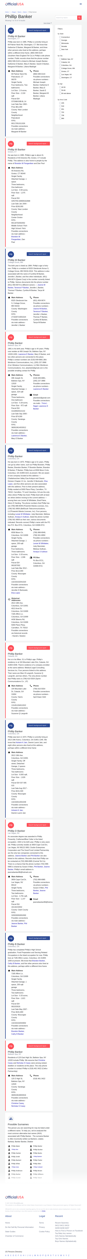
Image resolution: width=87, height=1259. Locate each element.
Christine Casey (17, 1103)
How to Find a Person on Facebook (69, 1231)
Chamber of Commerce (14, 1236)
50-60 (64, 90)
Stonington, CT (67, 78)
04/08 (62, 1228)
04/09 (57, 1228)
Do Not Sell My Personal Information (19, 1227)
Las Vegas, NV (67, 74)
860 (63, 118)
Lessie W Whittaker (22, 514)
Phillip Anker (13, 1167)
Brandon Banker (38, 961)
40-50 (64, 87)
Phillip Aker (13, 1149)
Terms (41, 1223)
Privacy (42, 1227)
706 (63, 115)
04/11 (62, 1225)
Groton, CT (65, 71)
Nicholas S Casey (24, 1063)
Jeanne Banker (21, 856)
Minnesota (65, 43)
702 (63, 112)
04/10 (67, 1225)
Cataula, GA (66, 62)
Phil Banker (35, 856)
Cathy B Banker (14, 963)
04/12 (57, 1225)
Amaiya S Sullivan (22, 517)
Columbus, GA (67, 65)
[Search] (66, 17)
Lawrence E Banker (25, 354)
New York (65, 49)
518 (63, 106)
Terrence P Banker (21, 288)
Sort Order (47, 23)
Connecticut (66, 37)
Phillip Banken (36, 1156)
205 (63, 103)
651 (63, 109)
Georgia (64, 40)
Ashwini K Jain (21, 742)
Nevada (64, 46)
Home (7, 1223)
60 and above (66, 93)
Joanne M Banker (40, 309)
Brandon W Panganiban (24, 163)
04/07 (67, 1228)
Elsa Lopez (15, 593)
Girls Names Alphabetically (65, 1236)
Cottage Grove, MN (68, 68)
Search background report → (38, 30)
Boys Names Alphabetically (65, 1241)
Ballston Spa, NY (67, 59)
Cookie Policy (44, 1232)
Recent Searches (62, 1223)
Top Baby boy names (63, 1233)
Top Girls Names (61, 1239)
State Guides (10, 1232)
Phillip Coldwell (36, 1167)
